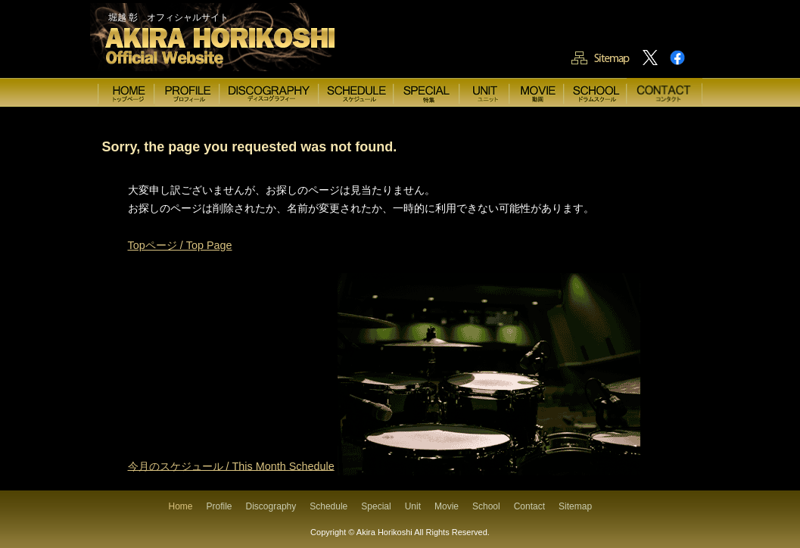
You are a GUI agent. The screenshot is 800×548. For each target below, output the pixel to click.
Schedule (328, 506)
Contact (529, 506)
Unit (413, 506)
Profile (219, 506)
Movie (446, 506)
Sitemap (575, 506)
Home (181, 506)
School (486, 506)
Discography (271, 506)
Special (376, 506)
